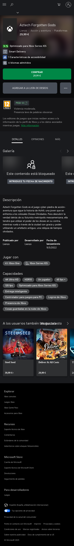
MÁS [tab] (57, 139)
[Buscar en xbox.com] (12, 4)
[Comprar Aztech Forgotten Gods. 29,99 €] (37, 74)
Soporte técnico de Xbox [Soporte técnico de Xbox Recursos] (14, 429)
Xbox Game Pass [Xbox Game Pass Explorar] (11, 407)
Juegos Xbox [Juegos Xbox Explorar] (9, 402)
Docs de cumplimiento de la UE (41, 534)
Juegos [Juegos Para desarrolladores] (7, 495)
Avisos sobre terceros (51, 529)
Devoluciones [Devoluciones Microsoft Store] (10, 473)
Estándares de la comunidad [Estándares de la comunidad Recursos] (16, 440)
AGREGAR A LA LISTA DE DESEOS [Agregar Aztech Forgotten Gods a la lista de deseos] (30, 88)
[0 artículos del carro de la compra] (60, 5)
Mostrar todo (49, 323)
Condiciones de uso (12, 529)
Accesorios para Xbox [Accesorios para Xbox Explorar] (13, 413)
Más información (30, 125)
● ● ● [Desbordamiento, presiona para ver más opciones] (65, 88)
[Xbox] (9, 12)
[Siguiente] (67, 151)
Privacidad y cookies (51, 524)
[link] (18, 352)
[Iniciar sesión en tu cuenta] (68, 5)
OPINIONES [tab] (37, 139)
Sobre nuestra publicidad (14, 534)
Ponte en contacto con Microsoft (18, 524)
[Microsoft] (37, 3)
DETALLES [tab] (17, 139)
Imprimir (37, 524)
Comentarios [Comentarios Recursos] (9, 435)
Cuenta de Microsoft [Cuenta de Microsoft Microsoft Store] (13, 462)
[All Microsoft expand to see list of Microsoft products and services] (4, 5)
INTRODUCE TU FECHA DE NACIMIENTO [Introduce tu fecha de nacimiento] (30, 181)
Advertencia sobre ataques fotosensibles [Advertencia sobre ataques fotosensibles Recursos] (21, 446)
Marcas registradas (31, 529)
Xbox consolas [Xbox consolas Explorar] (10, 396)
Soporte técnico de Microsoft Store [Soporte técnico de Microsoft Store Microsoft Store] (19, 468)
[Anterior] (60, 151)
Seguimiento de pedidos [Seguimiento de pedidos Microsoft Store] (14, 479)
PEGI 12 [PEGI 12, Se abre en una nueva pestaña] (21, 103)
